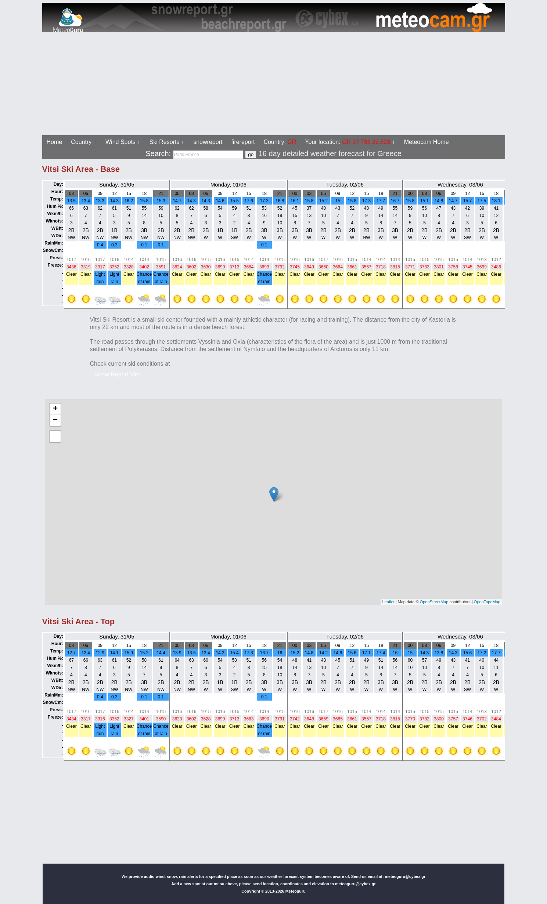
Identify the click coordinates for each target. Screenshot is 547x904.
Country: (279, 142)
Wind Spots (120, 142)
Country (81, 142)
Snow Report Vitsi (117, 374)
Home (54, 142)
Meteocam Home (426, 142)
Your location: (347, 142)
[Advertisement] (223, 83)
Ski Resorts (165, 142)
